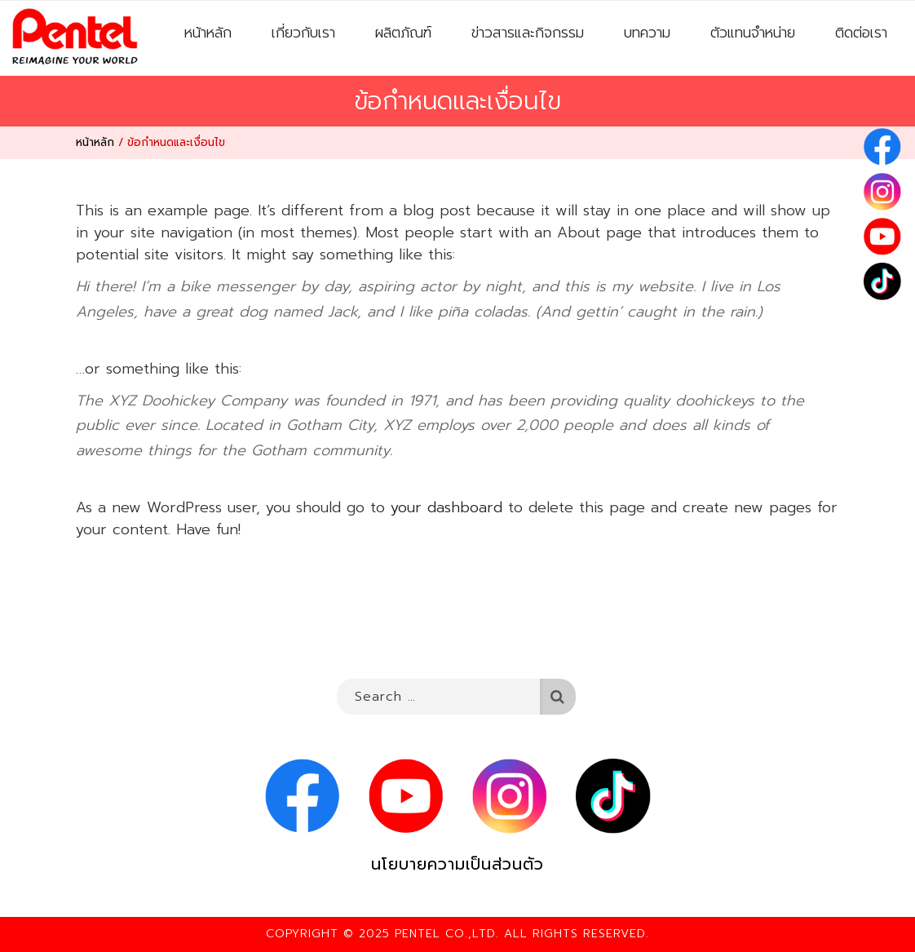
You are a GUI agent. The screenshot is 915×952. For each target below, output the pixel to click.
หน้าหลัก (208, 32)
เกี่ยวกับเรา (303, 32)
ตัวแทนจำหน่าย (752, 32)
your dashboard (446, 507)
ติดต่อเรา (861, 32)
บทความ (647, 32)
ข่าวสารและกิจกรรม (527, 32)
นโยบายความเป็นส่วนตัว (457, 864)
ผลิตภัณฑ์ (403, 32)
